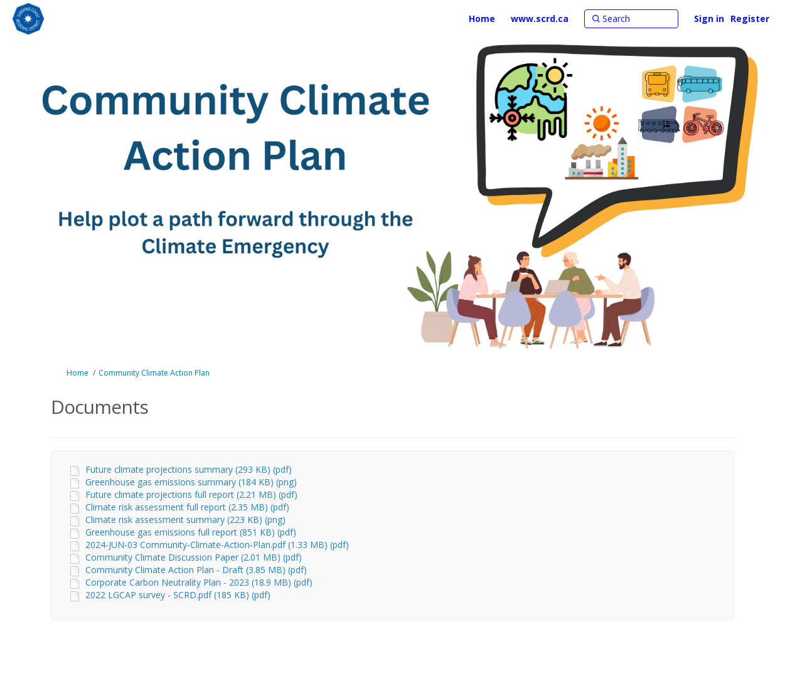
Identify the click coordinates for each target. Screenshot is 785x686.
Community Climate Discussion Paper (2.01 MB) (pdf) (193, 557)
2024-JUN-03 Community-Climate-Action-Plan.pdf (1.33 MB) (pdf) (217, 545)
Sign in (709, 18)
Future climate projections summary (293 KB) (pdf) (188, 469)
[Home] (482, 18)
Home (77, 372)
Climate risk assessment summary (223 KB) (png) (185, 519)
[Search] (631, 18)
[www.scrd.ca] (540, 18)
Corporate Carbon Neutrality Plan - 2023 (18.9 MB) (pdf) (198, 582)
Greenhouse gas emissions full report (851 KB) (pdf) (190, 532)
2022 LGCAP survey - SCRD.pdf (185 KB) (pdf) (177, 595)
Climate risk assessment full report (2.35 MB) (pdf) (187, 507)
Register (749, 18)
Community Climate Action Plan (154, 372)
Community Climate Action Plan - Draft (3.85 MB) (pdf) (196, 570)
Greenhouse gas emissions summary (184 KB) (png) (191, 482)
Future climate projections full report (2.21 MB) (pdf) (191, 494)
